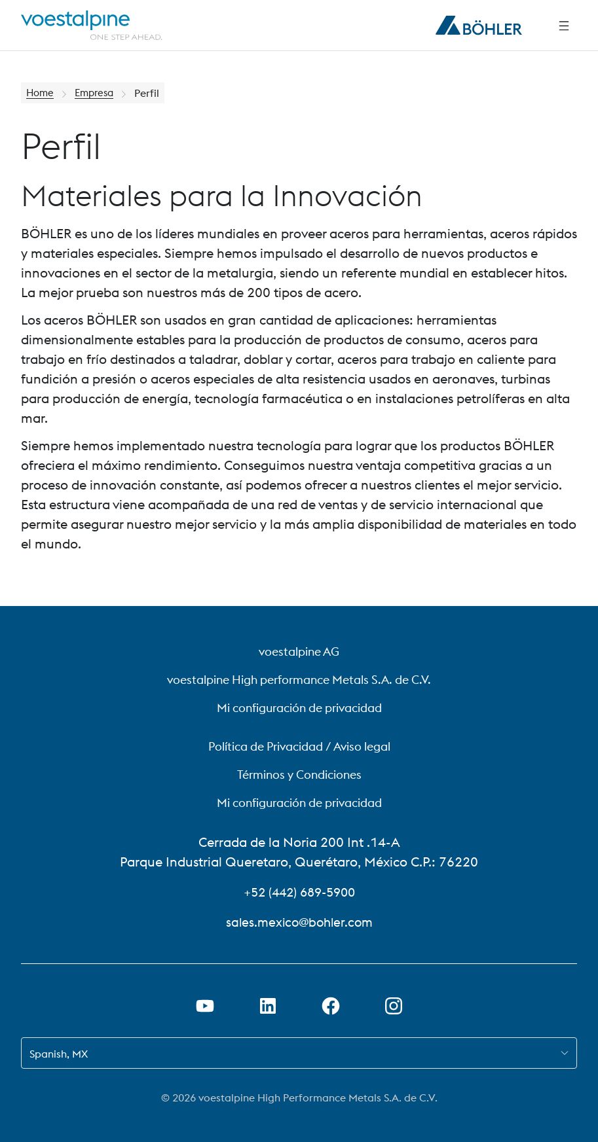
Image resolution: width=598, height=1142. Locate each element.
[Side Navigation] (564, 25)
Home (41, 92)
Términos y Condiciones (299, 774)
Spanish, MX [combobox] (58, 1053)
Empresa (98, 92)
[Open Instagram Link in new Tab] (393, 1005)
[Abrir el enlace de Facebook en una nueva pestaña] (330, 1005)
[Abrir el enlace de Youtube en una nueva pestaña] (205, 1005)
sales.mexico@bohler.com (299, 922)
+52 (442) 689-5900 (299, 891)
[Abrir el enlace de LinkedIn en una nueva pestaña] (267, 1005)
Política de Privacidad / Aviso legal (299, 746)
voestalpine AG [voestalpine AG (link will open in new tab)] (299, 651)
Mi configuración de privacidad (299, 707)
